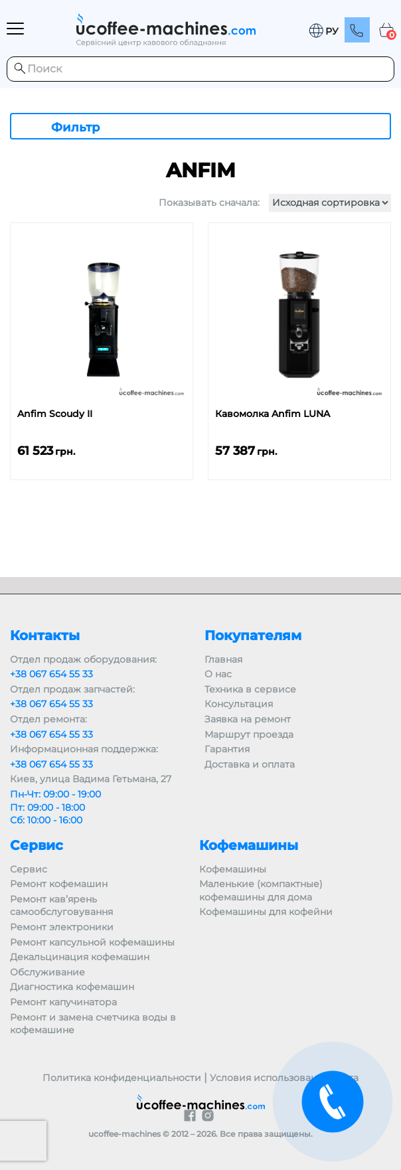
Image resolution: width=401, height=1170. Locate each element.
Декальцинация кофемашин (79, 957)
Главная (223, 659)
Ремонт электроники (62, 927)
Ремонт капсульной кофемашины (92, 942)
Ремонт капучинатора (63, 1002)
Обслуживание (47, 972)
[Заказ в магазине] (330, 203)
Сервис (28, 869)
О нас (218, 674)
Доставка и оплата (249, 764)
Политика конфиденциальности (121, 1078)
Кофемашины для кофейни (266, 912)
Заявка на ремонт (247, 719)
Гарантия (227, 749)
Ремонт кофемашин (59, 884)
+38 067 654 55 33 (51, 674)
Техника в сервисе (250, 689)
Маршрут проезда (248, 734)
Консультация (238, 704)
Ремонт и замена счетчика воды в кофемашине (93, 1024)
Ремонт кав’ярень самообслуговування (61, 905)
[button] (323, 31)
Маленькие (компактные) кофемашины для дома (261, 890)
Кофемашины (232, 869)
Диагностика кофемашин (72, 987)
